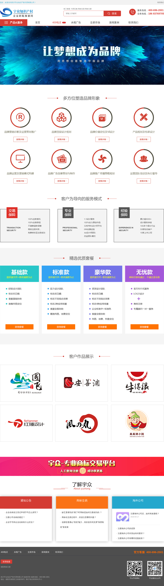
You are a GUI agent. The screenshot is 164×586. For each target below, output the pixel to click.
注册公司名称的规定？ (15, 517)
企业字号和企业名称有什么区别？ (20, 522)
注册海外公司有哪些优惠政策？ (131, 538)
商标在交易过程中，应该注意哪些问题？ (79, 517)
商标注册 (88, 9)
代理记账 (74, 9)
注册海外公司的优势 (126, 528)
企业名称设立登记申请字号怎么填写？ (22, 512)
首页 (37, 22)
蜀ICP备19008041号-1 (33, 579)
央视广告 (76, 22)
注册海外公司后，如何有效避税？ (145, 513)
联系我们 (160, 2)
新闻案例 (114, 22)
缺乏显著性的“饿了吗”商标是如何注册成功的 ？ (82, 512)
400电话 (56, 22)
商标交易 (81, 9)
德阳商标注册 (6, 567)
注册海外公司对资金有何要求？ (131, 533)
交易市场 (95, 22)
